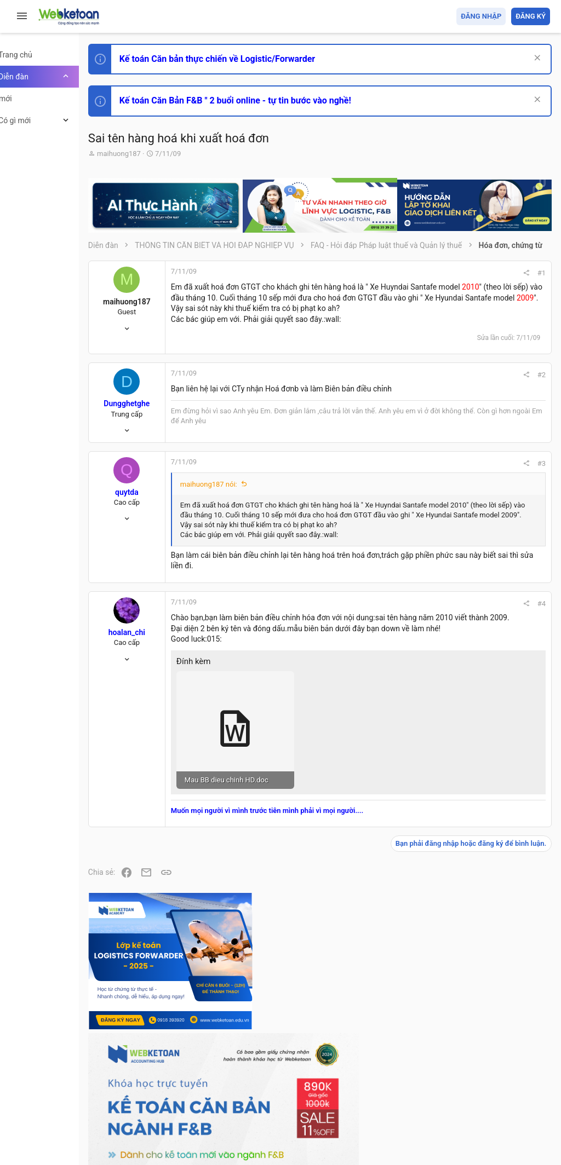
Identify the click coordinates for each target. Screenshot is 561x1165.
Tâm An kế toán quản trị (464, 912)
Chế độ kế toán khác (475, 794)
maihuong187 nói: (246, 528)
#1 (392, 280)
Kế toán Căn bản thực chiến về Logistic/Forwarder (255, 59)
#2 (392, 404)
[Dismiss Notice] (534, 59)
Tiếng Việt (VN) (193, 1093)
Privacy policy (426, 1093)
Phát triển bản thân (472, 612)
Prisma (140, 1093)
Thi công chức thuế (473, 855)
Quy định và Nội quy (366, 1093)
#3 (392, 508)
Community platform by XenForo (222, 1120)
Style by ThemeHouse (163, 1141)
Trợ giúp (467, 1093)
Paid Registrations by (215, 1131)
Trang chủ (502, 1093)
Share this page (481, 974)
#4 (392, 689)
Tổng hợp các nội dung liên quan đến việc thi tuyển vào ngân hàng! (489, 753)
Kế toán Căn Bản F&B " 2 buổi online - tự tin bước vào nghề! (273, 100)
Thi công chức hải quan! (483, 631)
